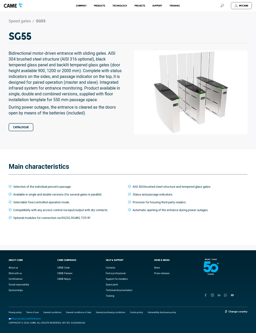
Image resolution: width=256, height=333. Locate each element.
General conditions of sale (78, 312)
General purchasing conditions (110, 312)
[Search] (222, 5)
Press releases (162, 273)
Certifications (16, 279)
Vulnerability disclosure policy (162, 312)
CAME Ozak (63, 267)
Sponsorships (16, 290)
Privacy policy (15, 312)
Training (174, 5)
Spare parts (112, 284)
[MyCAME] (241, 5)
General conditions (52, 312)
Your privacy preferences (25, 318)
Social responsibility (19, 284)
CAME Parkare (64, 273)
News (157, 267)
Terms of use (32, 312)
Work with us (15, 273)
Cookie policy (136, 312)
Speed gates (20, 21)
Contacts (110, 267)
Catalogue (21, 127)
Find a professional (116, 273)
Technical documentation (119, 290)
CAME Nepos (64, 279)
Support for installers (117, 279)
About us (13, 267)
